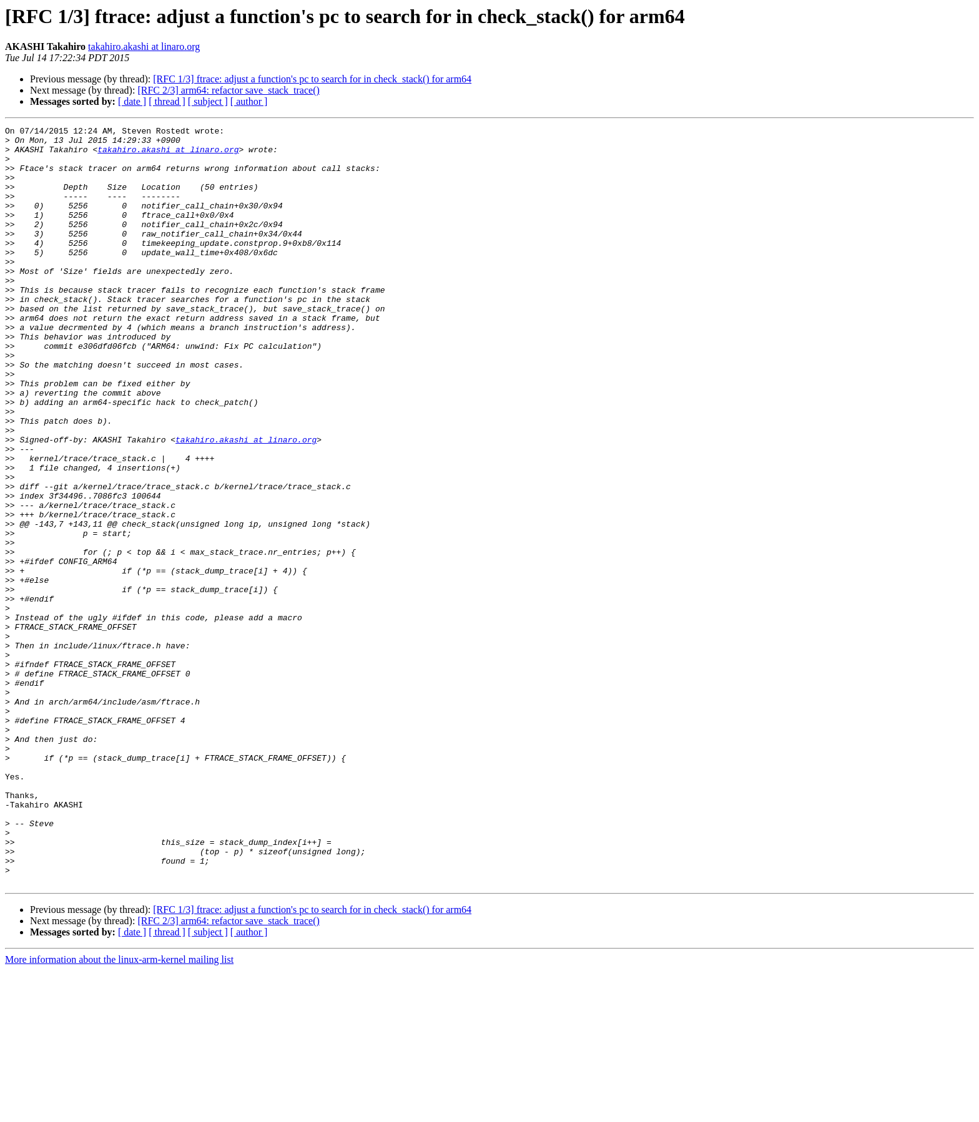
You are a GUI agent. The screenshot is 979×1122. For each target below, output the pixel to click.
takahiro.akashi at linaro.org (144, 46)
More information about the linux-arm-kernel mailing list (119, 1111)
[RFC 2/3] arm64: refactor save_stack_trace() (228, 90)
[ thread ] (167, 101)
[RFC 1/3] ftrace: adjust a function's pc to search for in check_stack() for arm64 (312, 79)
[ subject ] (208, 101)
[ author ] (249, 101)
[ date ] (132, 101)
